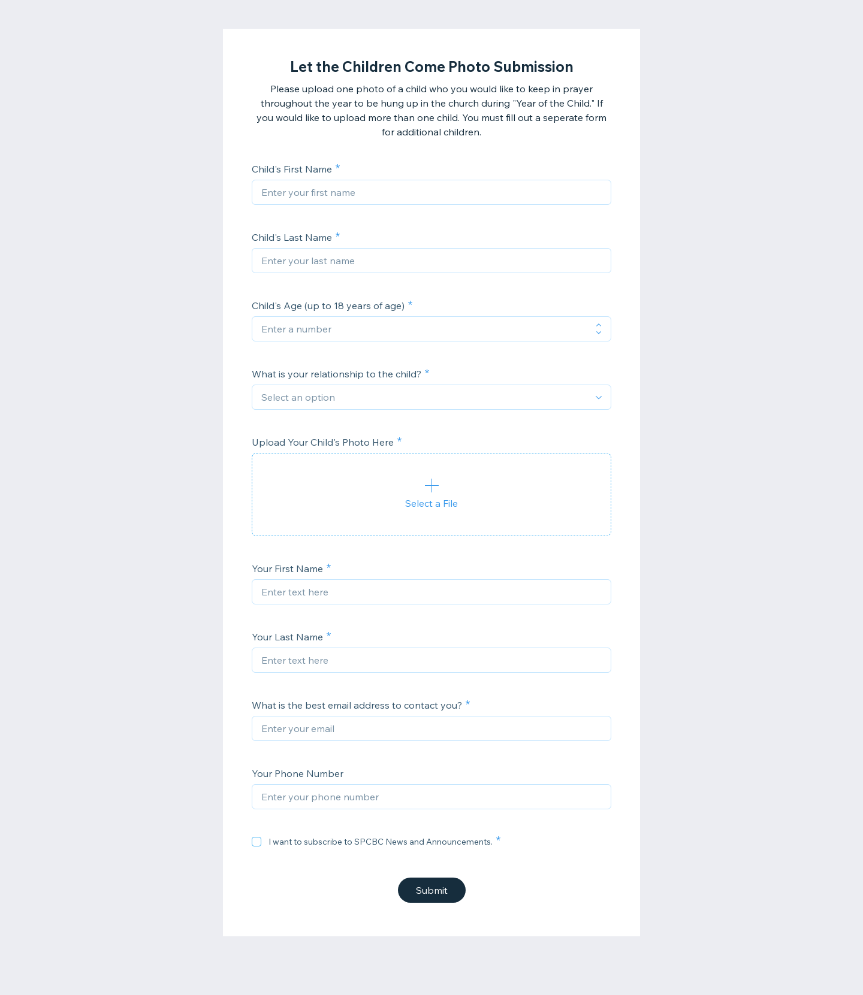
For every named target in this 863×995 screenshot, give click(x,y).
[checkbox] (256, 841)
